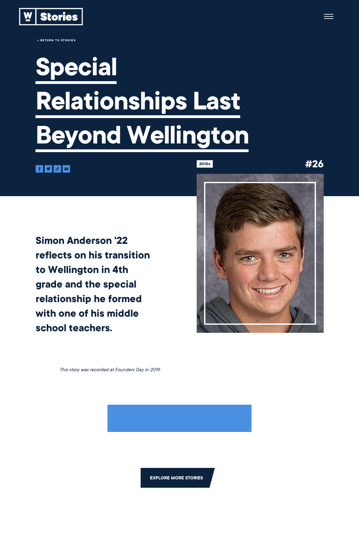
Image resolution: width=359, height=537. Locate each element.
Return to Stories (58, 40)
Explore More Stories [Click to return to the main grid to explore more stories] (176, 477)
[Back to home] (51, 16)
